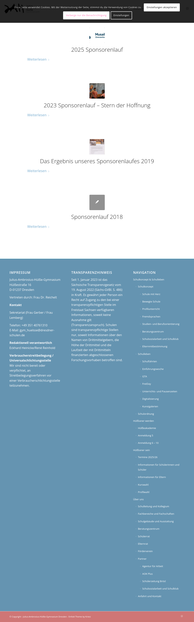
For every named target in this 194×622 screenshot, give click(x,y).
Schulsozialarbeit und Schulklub (160, 339)
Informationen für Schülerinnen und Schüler (158, 467)
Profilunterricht (151, 309)
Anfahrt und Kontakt (149, 596)
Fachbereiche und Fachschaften (156, 513)
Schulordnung (146, 413)
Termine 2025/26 (147, 457)
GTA (144, 376)
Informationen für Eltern (152, 477)
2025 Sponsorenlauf (97, 49)
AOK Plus (147, 573)
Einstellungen (121, 15)
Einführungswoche (153, 369)
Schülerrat (144, 536)
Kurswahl (143, 484)
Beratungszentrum (153, 331)
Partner (142, 558)
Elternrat (143, 543)
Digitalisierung (150, 398)
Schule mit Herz (151, 294)
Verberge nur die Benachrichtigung (86, 15)
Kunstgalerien (150, 406)
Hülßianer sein (141, 450)
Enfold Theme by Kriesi (80, 616)
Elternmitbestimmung (154, 346)
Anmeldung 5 (145, 435)
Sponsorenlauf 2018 (97, 217)
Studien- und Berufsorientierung (160, 324)
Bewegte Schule (151, 301)
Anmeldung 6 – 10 (148, 443)
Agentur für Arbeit (152, 566)
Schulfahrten (149, 361)
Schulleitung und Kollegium (153, 506)
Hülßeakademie (147, 428)
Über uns (138, 499)
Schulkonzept (145, 286)
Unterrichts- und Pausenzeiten (159, 391)
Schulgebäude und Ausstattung (156, 521)
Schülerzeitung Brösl (154, 581)
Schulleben (144, 354)
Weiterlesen (38, 59)
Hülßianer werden (143, 421)
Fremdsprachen (151, 316)
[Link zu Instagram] (182, 616)
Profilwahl (143, 492)
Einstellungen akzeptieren (162, 7)
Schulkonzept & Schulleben (148, 279)
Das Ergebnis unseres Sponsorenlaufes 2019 (97, 161)
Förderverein (145, 551)
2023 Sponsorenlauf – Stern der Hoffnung (97, 105)
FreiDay (146, 383)
